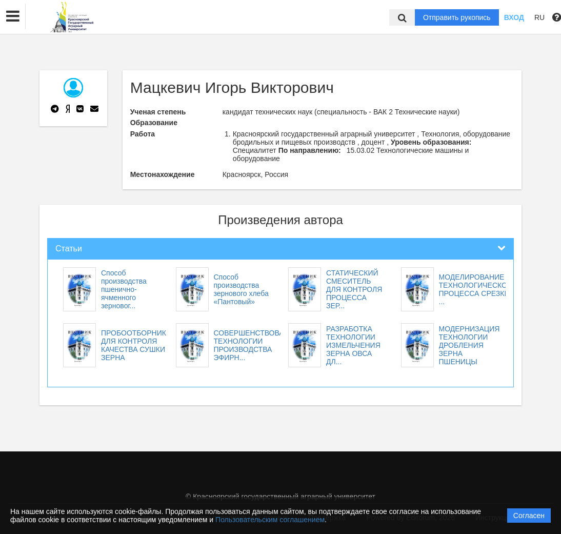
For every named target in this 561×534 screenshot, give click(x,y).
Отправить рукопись (457, 17)
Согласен (529, 515)
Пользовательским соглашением (270, 520)
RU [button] (539, 17)
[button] (13, 16)
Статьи (68, 248)
